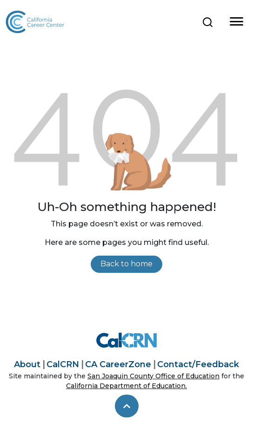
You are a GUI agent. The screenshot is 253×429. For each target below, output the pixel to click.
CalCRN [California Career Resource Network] (63, 364)
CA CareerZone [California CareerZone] (118, 364)
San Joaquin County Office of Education (153, 376)
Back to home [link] (126, 263)
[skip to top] (127, 406)
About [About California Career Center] (27, 364)
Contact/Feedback (198, 364)
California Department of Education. (126, 386)
